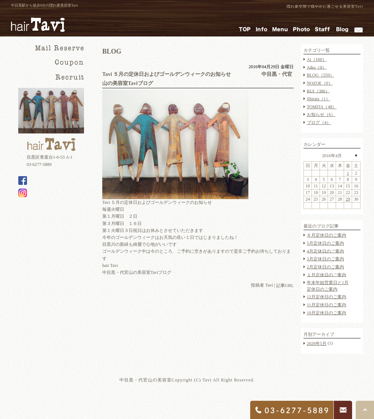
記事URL (285, 285)
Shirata (318, 98)
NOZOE (320, 83)
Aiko (317, 67)
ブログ (319, 122)
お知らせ (321, 114)
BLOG (320, 75)
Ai (317, 59)
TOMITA (321, 106)
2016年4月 (332, 155)
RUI (318, 90)
